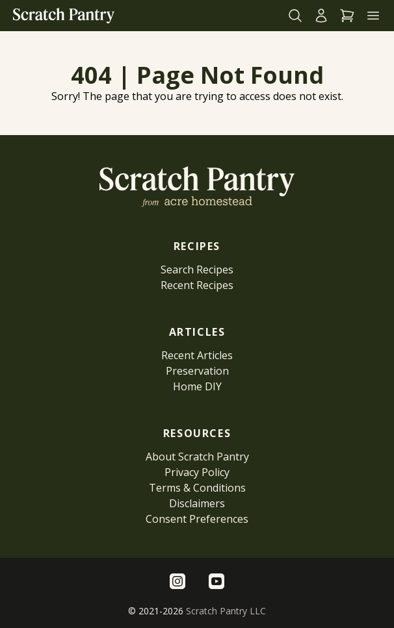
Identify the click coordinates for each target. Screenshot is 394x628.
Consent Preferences (197, 519)
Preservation (197, 371)
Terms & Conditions (197, 488)
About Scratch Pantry (197, 456)
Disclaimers (197, 503)
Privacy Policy (197, 472)
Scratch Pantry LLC (226, 611)
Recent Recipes (197, 285)
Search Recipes (197, 269)
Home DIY (197, 386)
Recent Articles (197, 355)
